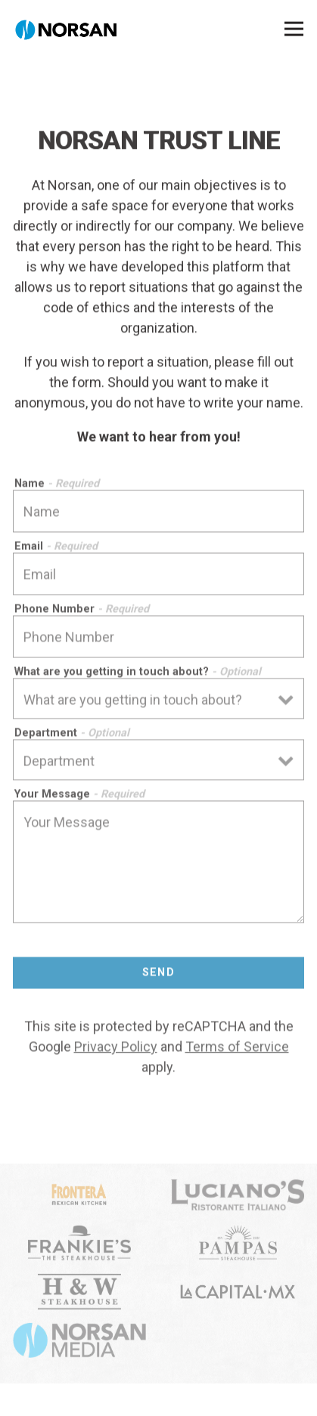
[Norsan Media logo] (79, 1342)
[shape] (237, 1294)
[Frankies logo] (79, 1245)
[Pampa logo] (237, 1245)
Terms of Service (237, 1048)
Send (159, 975)
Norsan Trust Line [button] (158, 1395)
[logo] (79, 1196)
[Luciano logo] (237, 1196)
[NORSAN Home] (66, 29)
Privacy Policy (115, 1048)
